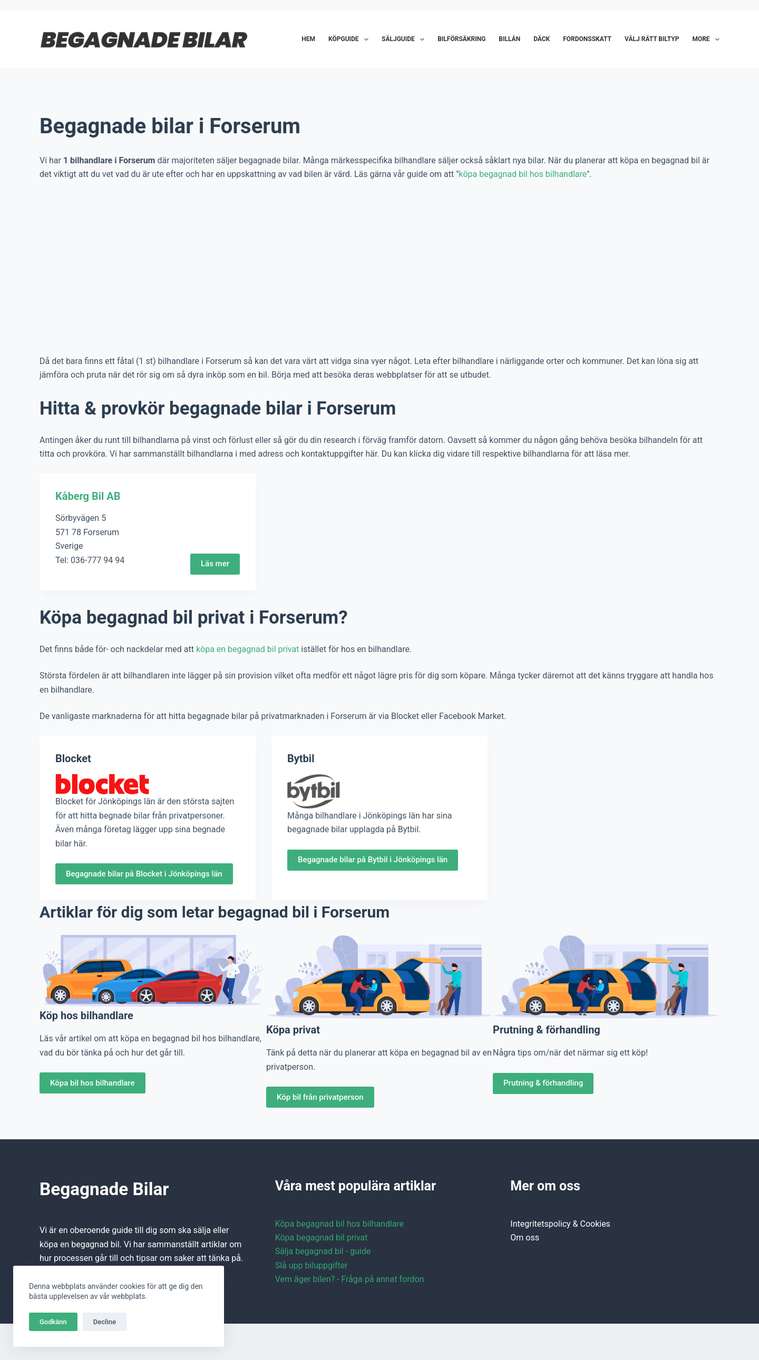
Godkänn (53, 1322)
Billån (509, 39)
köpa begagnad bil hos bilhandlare (523, 174)
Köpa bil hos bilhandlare (92, 1083)
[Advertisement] (379, 268)
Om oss (524, 1238)
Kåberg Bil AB (88, 496)
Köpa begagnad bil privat (321, 1238)
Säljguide (405, 39)
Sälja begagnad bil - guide (323, 1251)
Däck (541, 39)
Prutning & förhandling (543, 1083)
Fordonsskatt (587, 39)
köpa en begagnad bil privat (247, 649)
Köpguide (350, 39)
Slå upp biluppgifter (311, 1265)
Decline (104, 1322)
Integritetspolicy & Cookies (560, 1224)
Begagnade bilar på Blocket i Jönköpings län (144, 874)
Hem (308, 39)
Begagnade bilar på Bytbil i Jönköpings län (372, 859)
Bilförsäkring (461, 39)
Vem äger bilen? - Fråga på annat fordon (349, 1279)
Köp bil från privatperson (320, 1097)
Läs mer (215, 563)
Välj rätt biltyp (652, 39)
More (705, 39)
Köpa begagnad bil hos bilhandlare (339, 1224)
